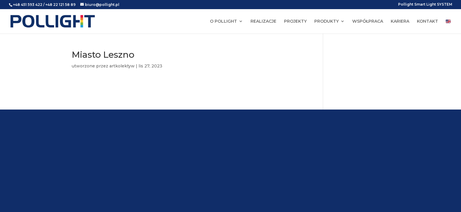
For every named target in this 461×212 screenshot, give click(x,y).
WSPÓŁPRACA (367, 21)
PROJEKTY (295, 21)
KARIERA (400, 21)
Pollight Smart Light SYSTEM (425, 4)
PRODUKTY (326, 21)
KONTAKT (427, 21)
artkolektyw (122, 66)
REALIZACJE (263, 21)
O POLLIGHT (223, 21)
